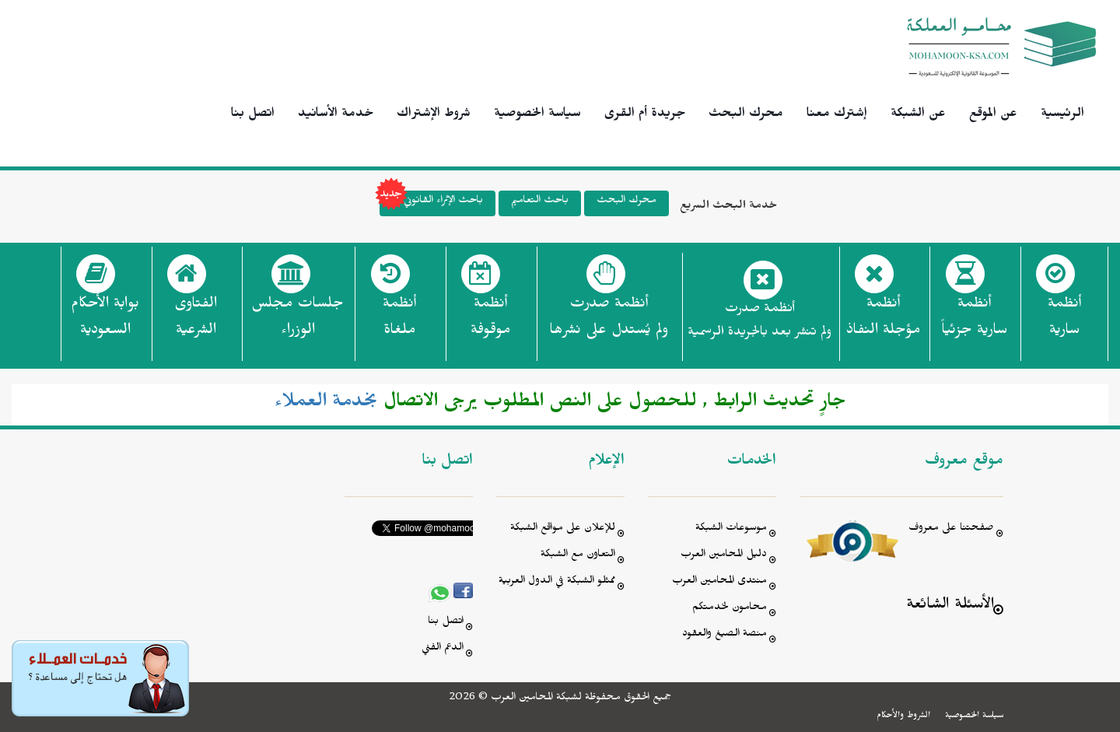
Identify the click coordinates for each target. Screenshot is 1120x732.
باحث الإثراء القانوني (431, 203)
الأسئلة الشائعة (950, 606)
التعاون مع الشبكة (578, 555)
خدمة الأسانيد (335, 115)
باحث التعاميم (540, 201)
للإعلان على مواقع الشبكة (562, 529)
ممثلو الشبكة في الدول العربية (557, 582)
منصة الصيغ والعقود (724, 635)
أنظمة (1064, 321)
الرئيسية (1062, 115)
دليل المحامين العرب (724, 555)
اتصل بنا (253, 115)
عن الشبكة (918, 115)
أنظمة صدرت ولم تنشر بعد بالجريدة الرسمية (759, 322)
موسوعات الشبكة (731, 529)
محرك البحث (746, 115)
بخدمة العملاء (326, 404)
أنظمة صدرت (608, 321)
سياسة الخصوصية (537, 115)
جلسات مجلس (297, 321)
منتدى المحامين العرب (719, 582)
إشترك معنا (837, 115)
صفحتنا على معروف (951, 529)
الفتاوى (195, 321)
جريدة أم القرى (644, 115)
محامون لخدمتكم (729, 608)
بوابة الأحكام (105, 321)
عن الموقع (993, 115)
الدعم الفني (443, 649)
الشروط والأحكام (903, 716)
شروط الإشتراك (434, 115)
